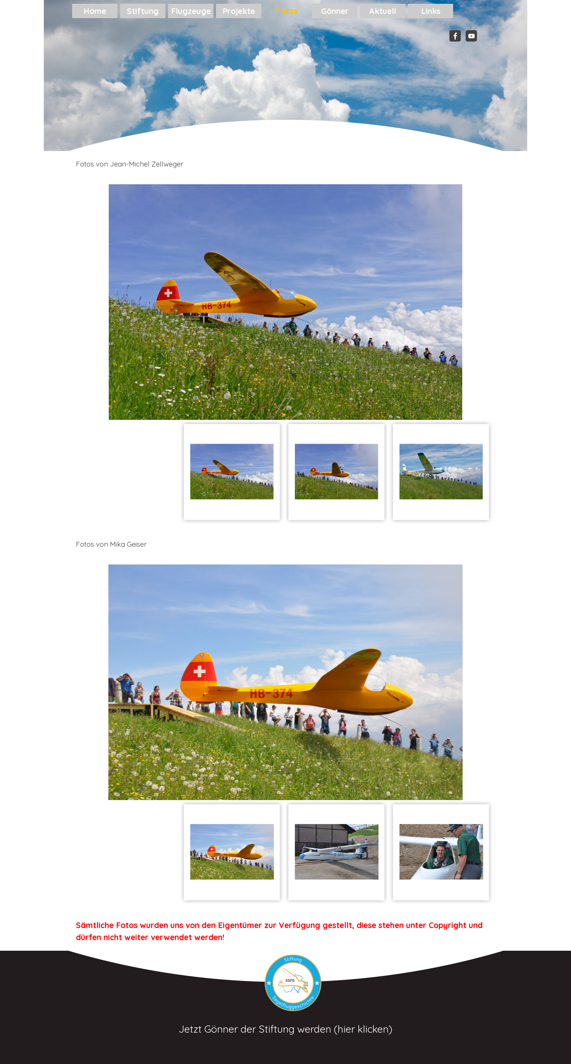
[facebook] (455, 36)
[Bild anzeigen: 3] (441, 472)
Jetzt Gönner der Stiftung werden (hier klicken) (285, 1028)
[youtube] (471, 36)
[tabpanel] (285, 164)
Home (94, 11)
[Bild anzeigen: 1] (232, 472)
